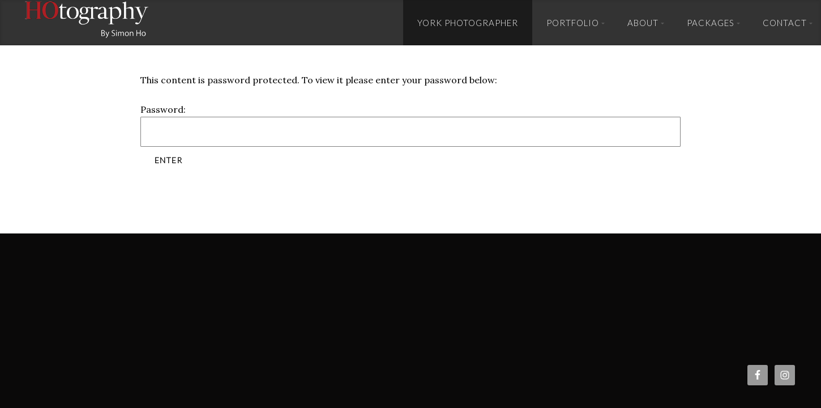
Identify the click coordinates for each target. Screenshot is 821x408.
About (642, 23)
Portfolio (572, 23)
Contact (785, 23)
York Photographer (467, 23)
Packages (710, 23)
